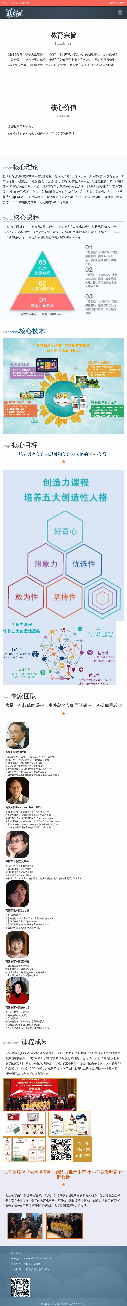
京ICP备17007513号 (74, 1304)
